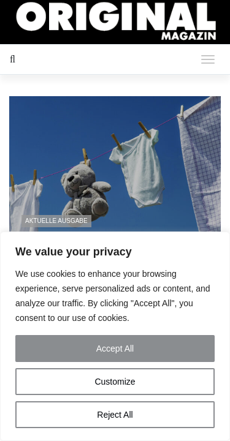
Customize (114, 381)
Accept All (115, 348)
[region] (115, 336)
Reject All (114, 415)
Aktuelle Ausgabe (56, 220)
